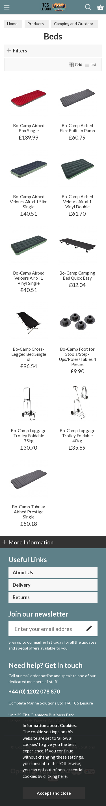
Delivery (22, 585)
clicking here (55, 776)
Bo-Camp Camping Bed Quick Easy (77, 275)
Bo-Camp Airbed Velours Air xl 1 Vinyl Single (28, 278)
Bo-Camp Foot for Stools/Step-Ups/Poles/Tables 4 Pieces (77, 356)
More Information (30, 542)
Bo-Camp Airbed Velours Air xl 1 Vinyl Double (77, 201)
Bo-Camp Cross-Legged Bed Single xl (28, 354)
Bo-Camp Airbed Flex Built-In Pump (77, 128)
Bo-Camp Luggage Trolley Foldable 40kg (77, 435)
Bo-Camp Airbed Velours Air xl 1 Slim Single (28, 201)
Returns (21, 597)
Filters (20, 50)
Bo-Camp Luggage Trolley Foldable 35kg (28, 435)
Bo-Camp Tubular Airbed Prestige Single (29, 511)
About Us (23, 572)
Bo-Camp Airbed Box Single (28, 128)
